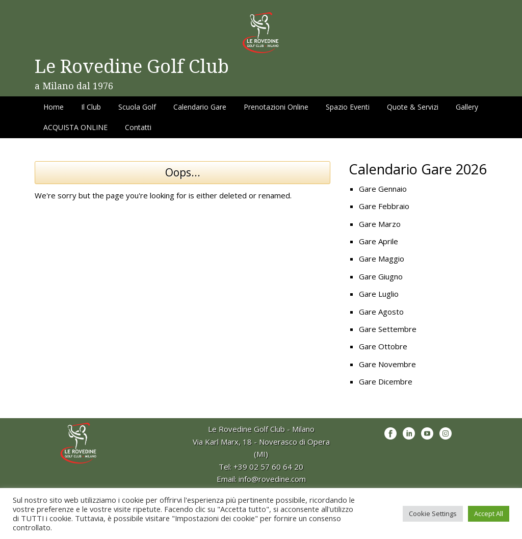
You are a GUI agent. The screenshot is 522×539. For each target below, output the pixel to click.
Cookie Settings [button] (433, 513)
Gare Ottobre (383, 346)
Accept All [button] (488, 513)
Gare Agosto (381, 311)
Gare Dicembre (385, 381)
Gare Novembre (387, 364)
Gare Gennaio (383, 189)
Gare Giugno (381, 276)
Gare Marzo (380, 224)
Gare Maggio (381, 258)
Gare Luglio (379, 294)
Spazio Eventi (348, 107)
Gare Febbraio (384, 206)
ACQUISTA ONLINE (75, 127)
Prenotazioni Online (276, 107)
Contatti (138, 127)
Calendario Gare (199, 107)
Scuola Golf (137, 107)
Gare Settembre (387, 329)
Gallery (467, 107)
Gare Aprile (378, 241)
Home (53, 107)
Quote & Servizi (412, 107)
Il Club (91, 107)
